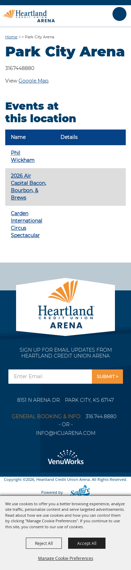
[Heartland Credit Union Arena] (29, 15)
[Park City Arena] (65, 302)
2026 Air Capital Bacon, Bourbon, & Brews (28, 187)
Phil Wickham (23, 156)
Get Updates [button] (107, 376)
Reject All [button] (44, 543)
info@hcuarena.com (65, 433)
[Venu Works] (65, 457)
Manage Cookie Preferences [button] (65, 558)
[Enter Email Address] (50, 376)
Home (11, 36)
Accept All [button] (86, 543)
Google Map (33, 81)
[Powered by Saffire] (78, 492)
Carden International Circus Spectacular (26, 224)
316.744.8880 (101, 416)
